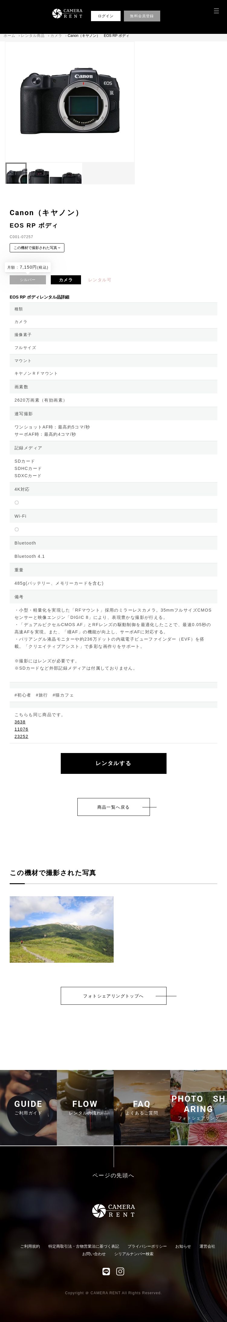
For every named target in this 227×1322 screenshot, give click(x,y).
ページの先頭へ (113, 1176)
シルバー (28, 280)
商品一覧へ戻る (113, 807)
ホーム (10, 36)
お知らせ (183, 1246)
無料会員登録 (142, 16)
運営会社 (207, 1246)
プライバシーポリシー (147, 1246)
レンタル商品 (33, 36)
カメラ (56, 36)
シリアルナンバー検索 (134, 1254)
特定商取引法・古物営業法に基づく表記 (83, 1246)
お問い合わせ (94, 1254)
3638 (20, 721)
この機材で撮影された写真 (37, 248)
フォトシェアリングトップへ (113, 996)
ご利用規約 (30, 1246)
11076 (21, 729)
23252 (21, 736)
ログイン (106, 16)
